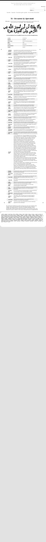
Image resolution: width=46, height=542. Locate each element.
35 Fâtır (40, 215)
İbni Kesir (9, 117)
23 (11, 22)
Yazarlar (13, 12)
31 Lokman (26, 215)
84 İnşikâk (22, 219)
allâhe (9, 42)
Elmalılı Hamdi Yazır (10, 97)
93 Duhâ (12, 220)
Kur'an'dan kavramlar (33, 12)
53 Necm (24, 217)
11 (22, 21)
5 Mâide (17, 214)
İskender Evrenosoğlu (10, 120)
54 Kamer (28, 217)
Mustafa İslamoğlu (9, 171)
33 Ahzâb (33, 215)
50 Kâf (14, 217)
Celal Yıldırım (9, 83)
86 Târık (30, 219)
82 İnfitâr (14, 219)
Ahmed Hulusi (9, 60)
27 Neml (10, 215)
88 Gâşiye (36, 219)
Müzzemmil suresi (30, 22)
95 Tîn (19, 220)
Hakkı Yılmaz (9, 105)
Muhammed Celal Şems (10, 130)
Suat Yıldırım (9, 188)
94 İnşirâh (15, 220)
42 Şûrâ (24, 216)
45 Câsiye (35, 216)
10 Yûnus (33, 214)
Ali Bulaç (9, 69)
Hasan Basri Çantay (10, 111)
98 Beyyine (29, 220)
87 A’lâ (33, 219)
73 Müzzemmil (20, 218)
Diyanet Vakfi (9, 91)
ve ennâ (9, 38)
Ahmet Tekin (10, 63)
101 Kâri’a (40, 220)
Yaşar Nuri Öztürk (10, 202)
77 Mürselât (37, 218)
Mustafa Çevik (9, 152)
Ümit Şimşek (10, 199)
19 (33, 21)
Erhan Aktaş (10, 99)
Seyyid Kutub (9, 185)
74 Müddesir (25, 218)
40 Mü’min (16, 216)
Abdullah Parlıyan (9, 54)
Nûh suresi (7, 21)
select (44, 8)
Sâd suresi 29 (43, 6)
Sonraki (21, 22)
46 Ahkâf (39, 216)
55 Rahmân (32, 217)
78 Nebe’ (41, 218)
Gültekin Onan (9, 102)
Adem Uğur (10, 57)
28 (19, 22)
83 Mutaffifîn (18, 219)
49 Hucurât (11, 217)
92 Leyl (9, 220)
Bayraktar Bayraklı (9, 78)
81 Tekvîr (10, 219)
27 (17, 22)
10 (20, 21)
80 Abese (6, 219)
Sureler (9, 12)
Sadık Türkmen (9, 183)
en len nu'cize (10, 41)
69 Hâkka (5, 218)
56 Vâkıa (36, 217)
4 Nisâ (14, 214)
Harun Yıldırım (9, 108)
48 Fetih (7, 217)
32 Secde (29, 215)
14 (26, 21)
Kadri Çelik (10, 122)
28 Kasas (14, 215)
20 (35, 21)
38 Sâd (9, 216)
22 (38, 21)
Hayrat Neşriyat (9, 114)
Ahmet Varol (10, 66)
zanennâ (9, 39)
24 (13, 22)
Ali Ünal (9, 75)
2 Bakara (6, 214)
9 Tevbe (29, 214)
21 (37, 21)
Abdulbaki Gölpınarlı (10, 51)
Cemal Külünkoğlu (10, 86)
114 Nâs (9, 221)
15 (27, 21)
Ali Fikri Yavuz (9, 72)
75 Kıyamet (29, 218)
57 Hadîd (40, 217)
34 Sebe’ (37, 215)
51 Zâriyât (17, 217)
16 (29, 21)
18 (32, 21)
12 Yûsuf (39, 214)
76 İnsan (33, 218)
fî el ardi (9, 44)
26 (16, 22)
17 (30, 21)
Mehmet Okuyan (9, 127)
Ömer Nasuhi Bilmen (10, 174)
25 (14, 22)
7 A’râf (23, 214)
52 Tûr (21, 217)
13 (24, 21)
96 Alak (22, 220)
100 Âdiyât (36, 220)
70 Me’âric (9, 218)
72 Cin (16, 218)
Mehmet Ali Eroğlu (10, 125)
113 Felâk (5, 221)
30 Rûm (22, 215)
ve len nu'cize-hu (10, 45)
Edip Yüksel (10, 94)
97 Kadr (25, 220)
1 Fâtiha (2, 214)
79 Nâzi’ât (3, 219)
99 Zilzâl (33, 220)
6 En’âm (20, 214)
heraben (9, 47)
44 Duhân (31, 216)
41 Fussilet (20, 216)
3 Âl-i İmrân (10, 214)
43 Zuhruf (27, 216)
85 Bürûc (26, 219)
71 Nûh (13, 218)
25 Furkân (3, 215)
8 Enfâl (26, 214)
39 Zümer (12, 216)
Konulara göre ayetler (21, 12)
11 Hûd (36, 214)
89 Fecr (40, 219)
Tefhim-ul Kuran (9, 197)
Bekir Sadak (10, 80)
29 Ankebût (18, 215)
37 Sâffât (5, 216)
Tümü (25, 22)
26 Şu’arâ (7, 215)
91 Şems (5, 220)
